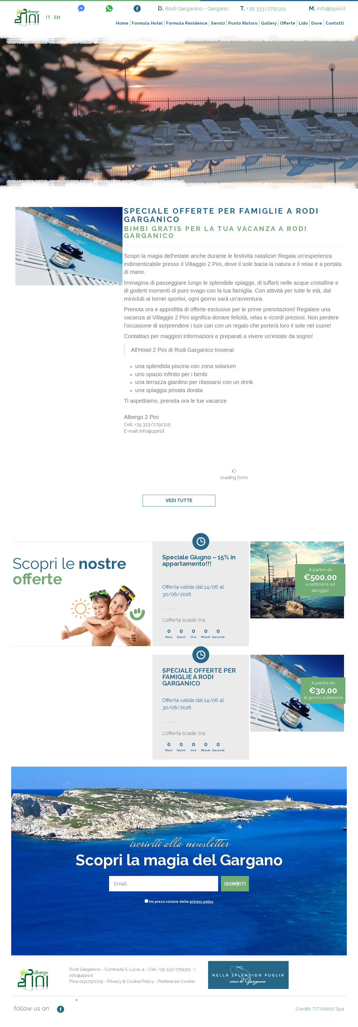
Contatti (335, 23)
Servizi (218, 23)
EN (57, 17)
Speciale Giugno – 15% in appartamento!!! (198, 560)
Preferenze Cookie (176, 981)
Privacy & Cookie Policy (130, 981)
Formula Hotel (147, 23)
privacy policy (201, 902)
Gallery (269, 23)
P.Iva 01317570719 (86, 981)
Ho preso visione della (181, 902)
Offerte (287, 23)
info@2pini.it (331, 8)
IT (48, 17)
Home (122, 23)
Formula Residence (187, 23)
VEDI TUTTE (179, 500)
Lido (303, 23)
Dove (316, 23)
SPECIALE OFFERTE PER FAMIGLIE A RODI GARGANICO (199, 677)
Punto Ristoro (243, 23)
